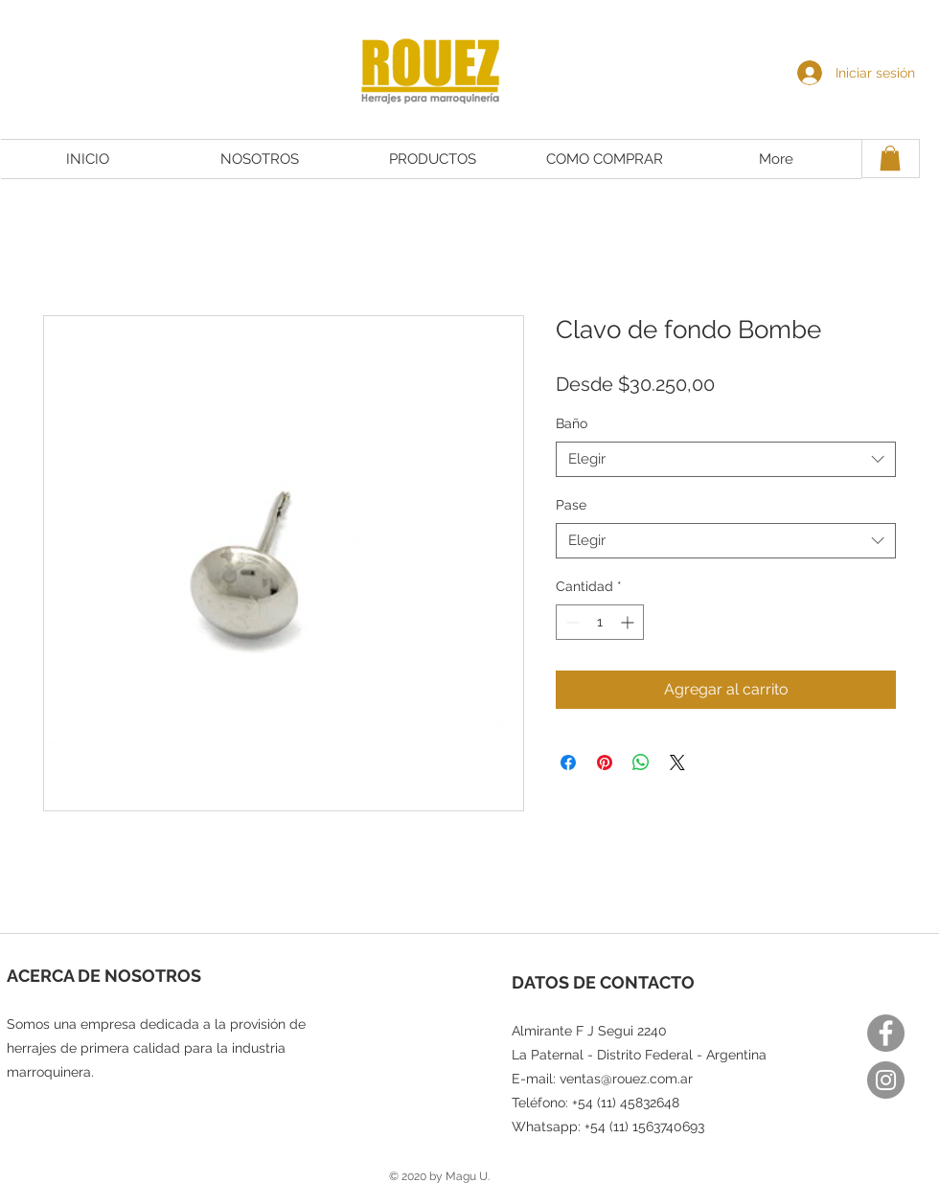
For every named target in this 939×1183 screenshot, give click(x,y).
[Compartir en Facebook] (568, 762)
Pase (571, 504)
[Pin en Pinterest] (604, 762)
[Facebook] (886, 1033)
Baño (571, 423)
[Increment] (629, 622)
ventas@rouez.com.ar (626, 1078)
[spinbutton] (600, 622)
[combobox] (726, 460)
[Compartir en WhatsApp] (641, 762)
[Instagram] (886, 1080)
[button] (890, 158)
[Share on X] (677, 762)
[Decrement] (571, 622)
